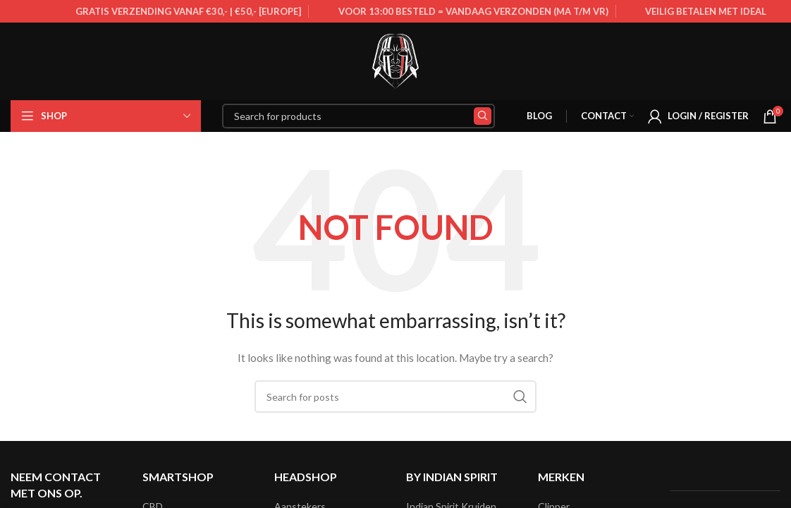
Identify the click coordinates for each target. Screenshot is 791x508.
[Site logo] (395, 60)
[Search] (358, 116)
